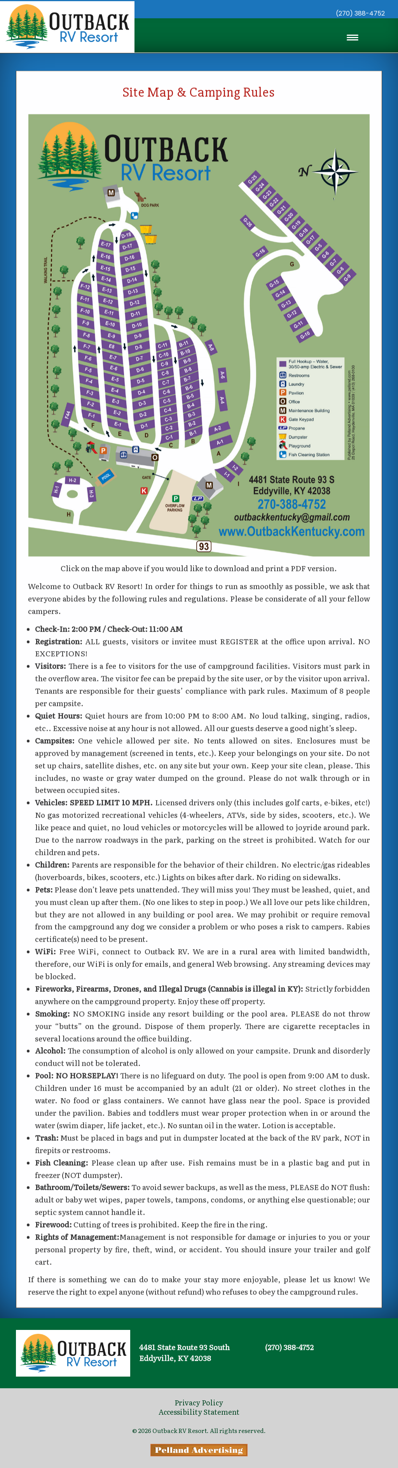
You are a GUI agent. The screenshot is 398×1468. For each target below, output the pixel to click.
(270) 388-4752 (360, 13)
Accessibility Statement (199, 1412)
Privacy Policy (199, 1402)
